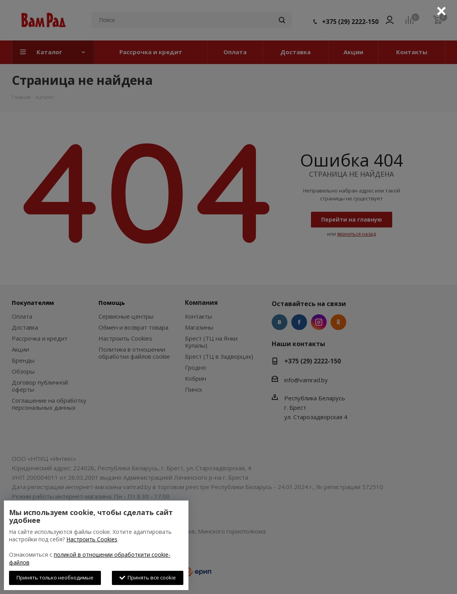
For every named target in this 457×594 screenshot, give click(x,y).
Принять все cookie (147, 577)
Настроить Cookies (91, 539)
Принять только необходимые (54, 577)
